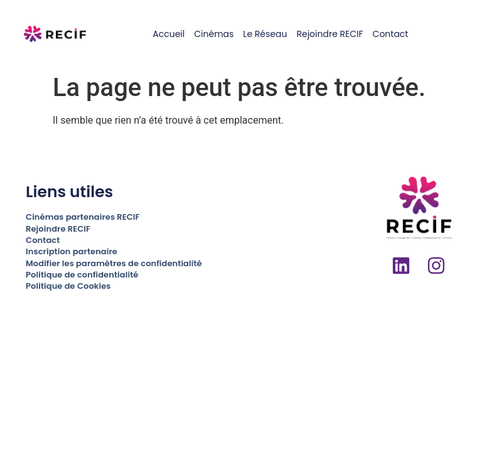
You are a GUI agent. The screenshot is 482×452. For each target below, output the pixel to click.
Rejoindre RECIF (329, 34)
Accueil (169, 34)
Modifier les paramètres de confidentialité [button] (114, 263)
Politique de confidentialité (82, 274)
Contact (391, 34)
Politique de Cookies (68, 286)
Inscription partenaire (71, 251)
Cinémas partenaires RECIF (82, 217)
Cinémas (213, 34)
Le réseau (265, 34)
